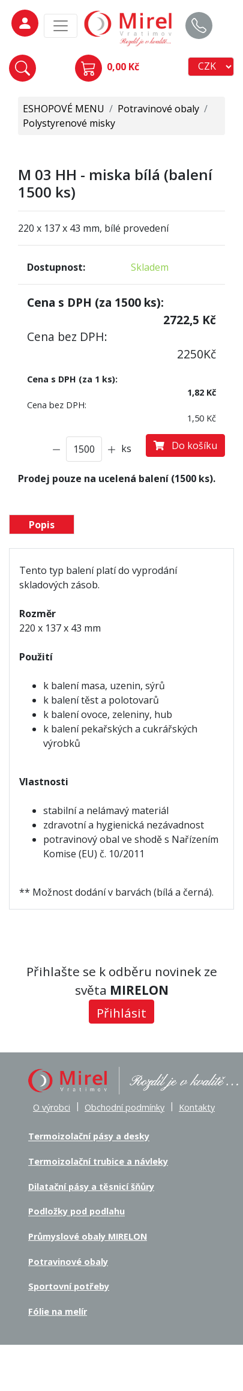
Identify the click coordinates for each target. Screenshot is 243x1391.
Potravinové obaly (158, 108)
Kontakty (197, 1107)
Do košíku (185, 445)
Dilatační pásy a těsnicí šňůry (91, 1186)
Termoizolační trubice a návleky (98, 1161)
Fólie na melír (57, 1311)
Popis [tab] (42, 524)
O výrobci (51, 1107)
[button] (22, 68)
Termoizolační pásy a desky (88, 1136)
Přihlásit (121, 1012)
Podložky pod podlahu (76, 1212)
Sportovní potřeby (68, 1286)
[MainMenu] (60, 26)
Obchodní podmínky (124, 1107)
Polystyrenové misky (69, 123)
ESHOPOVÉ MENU (63, 108)
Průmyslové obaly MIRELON (87, 1236)
